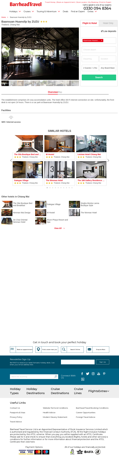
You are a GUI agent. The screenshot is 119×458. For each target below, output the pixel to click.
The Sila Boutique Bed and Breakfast (28, 154)
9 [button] (69, 187)
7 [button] (63, 187)
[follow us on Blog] (82, 379)
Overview (49, 92)
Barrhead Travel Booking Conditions (92, 408)
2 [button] (50, 187)
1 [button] (47, 187)
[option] (28, 160)
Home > (5, 17)
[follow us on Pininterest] (104, 374)
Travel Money (50, 2)
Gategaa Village (21, 180)
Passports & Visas (17, 412)
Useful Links (18, 402)
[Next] (107, 160)
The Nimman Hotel (54, 180)
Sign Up (102, 362)
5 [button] (58, 187)
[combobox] (99, 40)
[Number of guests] (90, 68)
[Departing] (90, 59)
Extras (92, 11)
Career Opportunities (85, 412)
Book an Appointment (66, 2)
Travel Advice (16, 422)
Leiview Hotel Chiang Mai (89, 154)
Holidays (15, 11)
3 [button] (52, 187)
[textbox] (100, 50)
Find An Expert (105, 2)
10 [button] (72, 187)
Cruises (29, 11)
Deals (65, 11)
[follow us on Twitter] (87, 374)
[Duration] (107, 59)
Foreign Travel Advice (85, 417)
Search (99, 77)
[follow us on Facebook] (82, 374)
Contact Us (15, 408)
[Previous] (11, 160)
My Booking (93, 2)
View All (58, 228)
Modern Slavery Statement (55, 417)
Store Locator (81, 2)
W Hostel (50, 154)
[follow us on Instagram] (93, 374)
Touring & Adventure (48, 11)
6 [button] (61, 187)
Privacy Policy (16, 417)
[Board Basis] (107, 68)
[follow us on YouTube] (98, 374)
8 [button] (66, 187)
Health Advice (49, 412)
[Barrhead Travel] (26, 4)
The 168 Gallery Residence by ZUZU (91, 180)
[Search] (55, 376)
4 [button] (55, 187)
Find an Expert (78, 11)
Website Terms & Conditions (55, 408)
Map (70, 92)
